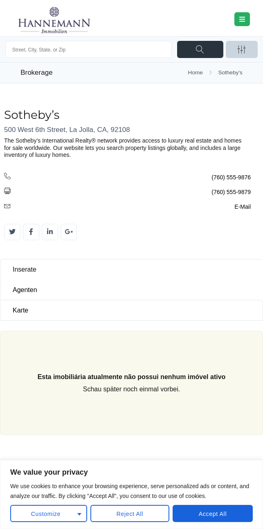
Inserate (24, 269)
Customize (46, 514)
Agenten (25, 289)
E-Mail (242, 206)
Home (195, 72)
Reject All (130, 514)
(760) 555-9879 (231, 192)
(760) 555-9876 (231, 177)
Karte (20, 310)
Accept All (213, 514)
